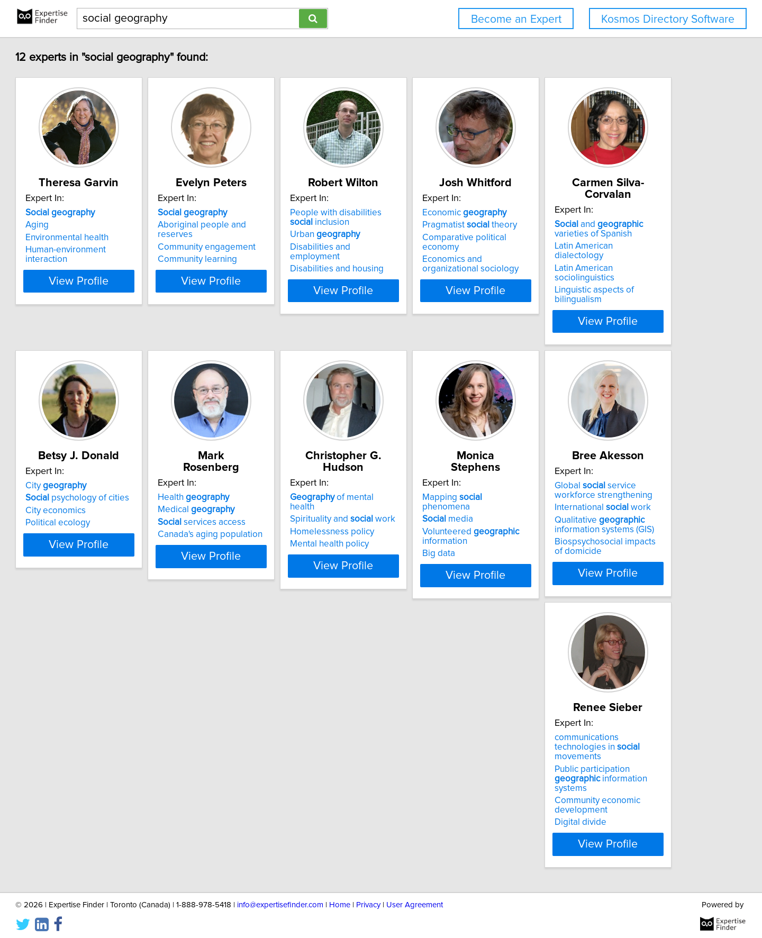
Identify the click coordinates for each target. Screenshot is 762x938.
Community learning (272, 261)
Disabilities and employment (447, 258)
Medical (429, 500)
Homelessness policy (592, 512)
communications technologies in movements (454, 756)
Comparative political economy (611, 249)
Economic (592, 224)
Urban (426, 246)
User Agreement (414, 900)
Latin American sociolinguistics (134, 522)
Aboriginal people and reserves (295, 236)
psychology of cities (284, 500)
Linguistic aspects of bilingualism (138, 534)
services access (435, 512)
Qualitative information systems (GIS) (282, 790)
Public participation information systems (452, 777)
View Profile (140, 311)
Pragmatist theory (597, 236)
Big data (90, 798)
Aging (85, 236)
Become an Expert (516, 19)
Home (339, 900)
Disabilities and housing (438, 271)
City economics (262, 512)
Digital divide (417, 817)
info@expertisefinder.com (280, 900)
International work (280, 773)
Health (426, 488)
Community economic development (434, 799)
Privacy (368, 900)
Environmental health (115, 249)
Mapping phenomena (128, 751)
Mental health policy (589, 525)
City (262, 488)
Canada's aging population (443, 525)
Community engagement (281, 249)
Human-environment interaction (136, 261)
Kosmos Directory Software (667, 19)
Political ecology (264, 525)
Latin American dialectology (128, 509)
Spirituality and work (602, 500)
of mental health (605, 488)
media (99, 763)
